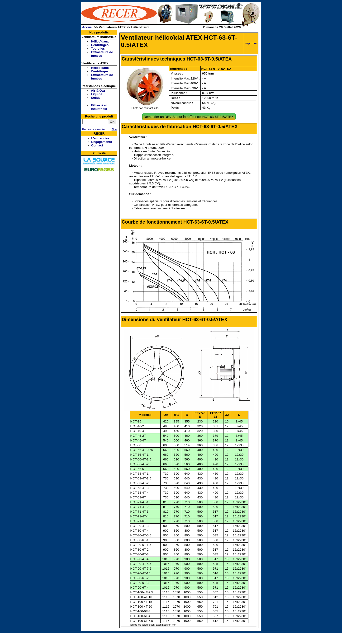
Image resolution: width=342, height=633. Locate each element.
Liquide (96, 94)
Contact (97, 145)
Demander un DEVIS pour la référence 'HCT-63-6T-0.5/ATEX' (189, 117)
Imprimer (250, 43)
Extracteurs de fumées (102, 53)
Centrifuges (100, 45)
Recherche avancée (93, 129)
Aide (114, 129)
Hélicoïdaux (100, 41)
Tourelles (98, 48)
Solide (95, 97)
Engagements (101, 142)
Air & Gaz (98, 90)
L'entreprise (100, 138)
